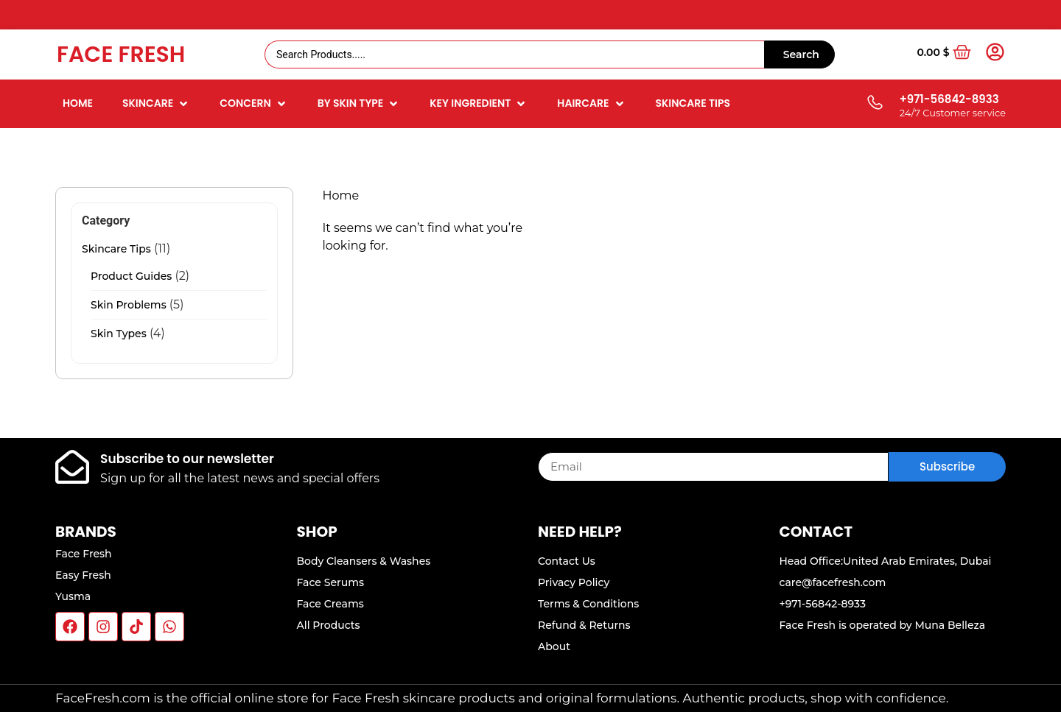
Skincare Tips (116, 248)
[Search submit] (799, 54)
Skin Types (119, 333)
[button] (156, 103)
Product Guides (131, 276)
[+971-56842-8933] (874, 103)
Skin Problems (129, 304)
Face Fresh (121, 54)
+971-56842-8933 (949, 99)
